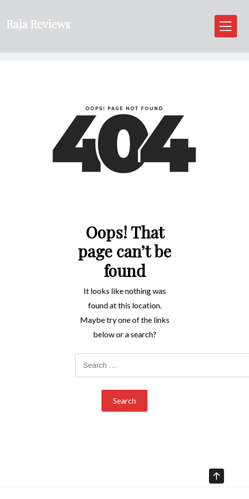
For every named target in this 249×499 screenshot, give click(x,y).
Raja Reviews (38, 24)
